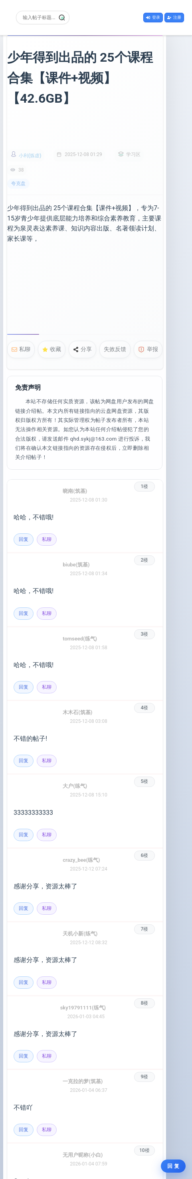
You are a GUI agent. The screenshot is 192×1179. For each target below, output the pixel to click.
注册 (174, 17)
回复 (23, 485)
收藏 (51, 304)
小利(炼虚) (30, 135)
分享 (82, 304)
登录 (153, 17)
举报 (148, 304)
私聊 (21, 304)
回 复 (173, 1166)
